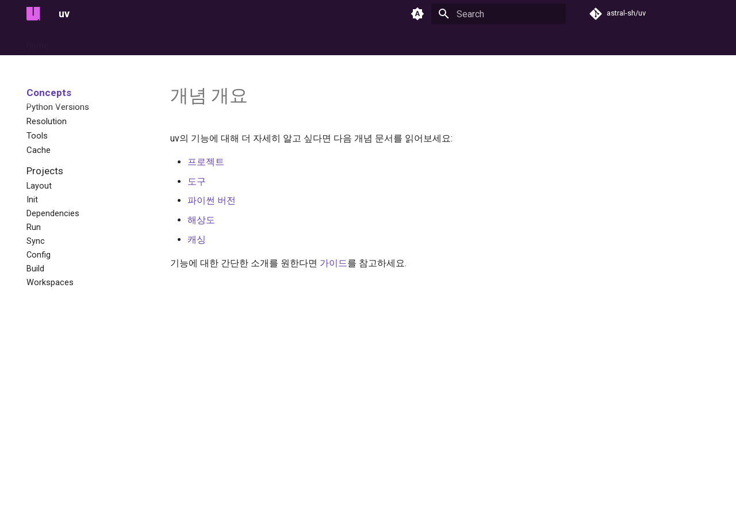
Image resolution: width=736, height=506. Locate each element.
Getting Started (90, 42)
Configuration (243, 42)
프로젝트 (205, 161)
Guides (144, 42)
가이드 (333, 263)
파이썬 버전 (211, 200)
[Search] (498, 13)
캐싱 (196, 239)
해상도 (201, 219)
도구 (196, 181)
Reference (325, 42)
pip (287, 42)
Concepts (187, 42)
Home (37, 42)
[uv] (33, 13)
